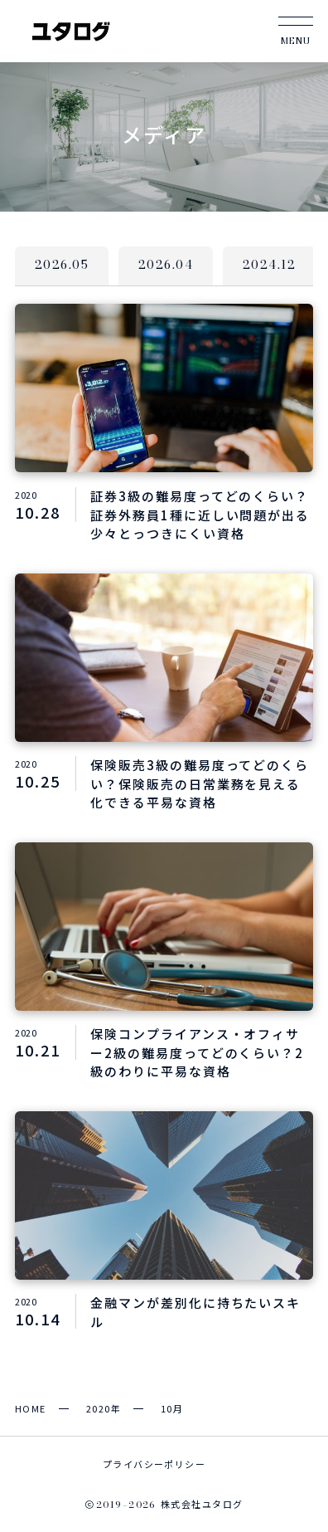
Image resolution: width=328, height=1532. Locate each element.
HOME (30, 1408)
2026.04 (165, 265)
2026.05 (62, 265)
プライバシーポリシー (154, 1464)
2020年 (103, 1408)
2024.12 (269, 265)
